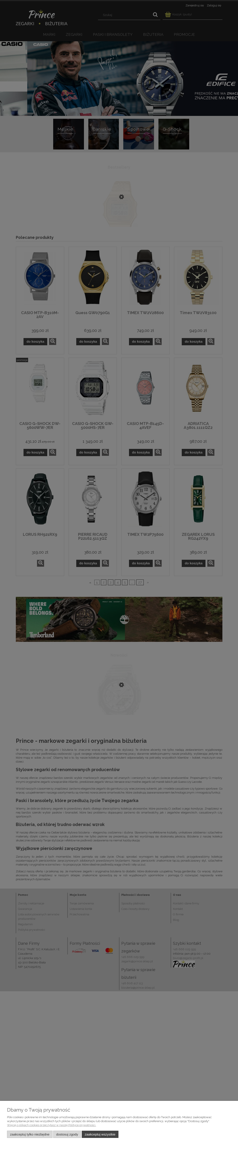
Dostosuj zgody (67, 1134)
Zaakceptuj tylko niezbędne (29, 1134)
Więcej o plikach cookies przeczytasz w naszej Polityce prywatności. (51, 1125)
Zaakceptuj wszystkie (100, 1134)
